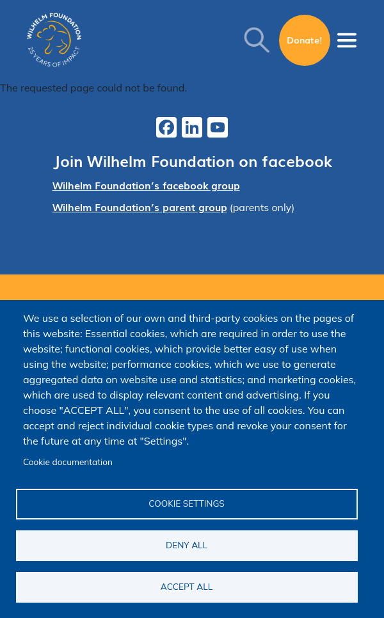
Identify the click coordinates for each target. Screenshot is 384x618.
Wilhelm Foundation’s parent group (139, 206)
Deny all (186, 544)
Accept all (186, 586)
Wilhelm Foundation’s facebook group (146, 185)
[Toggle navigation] (347, 40)
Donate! (305, 39)
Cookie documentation (68, 461)
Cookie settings (186, 503)
